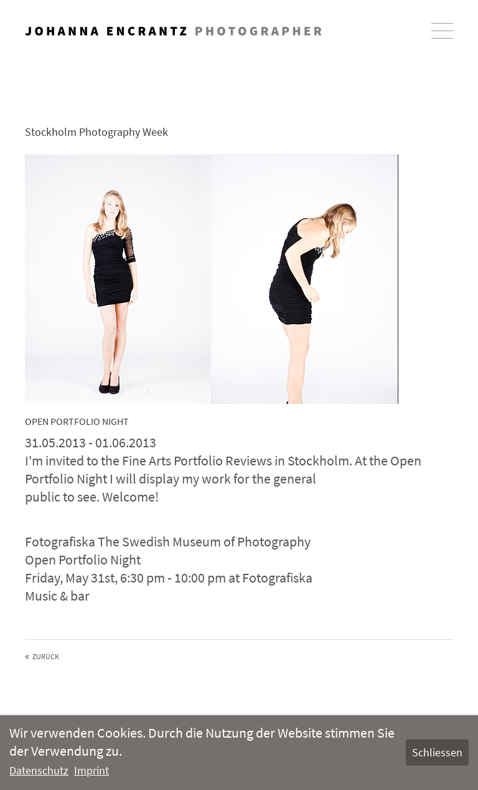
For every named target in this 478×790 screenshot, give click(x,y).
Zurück (45, 656)
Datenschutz (38, 770)
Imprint (91, 770)
